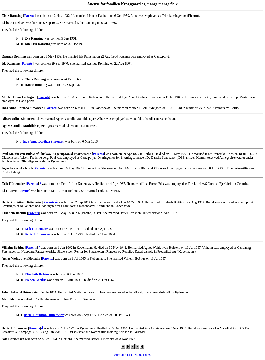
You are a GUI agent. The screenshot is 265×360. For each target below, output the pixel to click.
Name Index (142, 354)
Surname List (123, 354)
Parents (29, 15)
